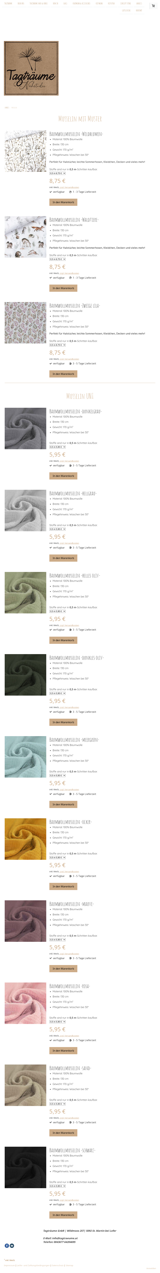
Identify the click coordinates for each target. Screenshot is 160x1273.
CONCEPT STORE (125, 3)
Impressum (9, 1265)
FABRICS (139, 3)
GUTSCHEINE (126, 10)
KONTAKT (139, 10)
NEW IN (55, 3)
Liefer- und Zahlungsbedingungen (33, 1265)
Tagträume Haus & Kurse (39, 3)
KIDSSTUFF (111, 3)
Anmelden (151, 1268)
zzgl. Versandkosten (69, 187)
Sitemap (69, 1265)
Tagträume (8, 3)
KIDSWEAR (99, 3)
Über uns (21, 3)
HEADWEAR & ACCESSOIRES (81, 3)
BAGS (65, 3)
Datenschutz (58, 1265)
